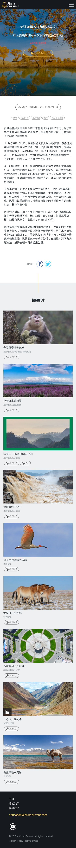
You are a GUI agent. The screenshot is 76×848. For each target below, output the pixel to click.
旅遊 (14, 405)
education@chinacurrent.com (28, 815)
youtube (13, 826)
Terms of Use (31, 841)
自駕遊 (6, 723)
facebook (40, 264)
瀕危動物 (27, 352)
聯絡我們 (14, 808)
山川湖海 (16, 458)
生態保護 (36, 118)
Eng (25, 463)
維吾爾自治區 (57, 118)
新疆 (15, 118)
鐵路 (19, 405)
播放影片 (11, 357)
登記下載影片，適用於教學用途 (38, 107)
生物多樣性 (17, 352)
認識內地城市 (9, 670)
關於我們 (14, 803)
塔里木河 (25, 118)
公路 (12, 723)
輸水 (46, 118)
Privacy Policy (16, 841)
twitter (48, 264)
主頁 (11, 799)
